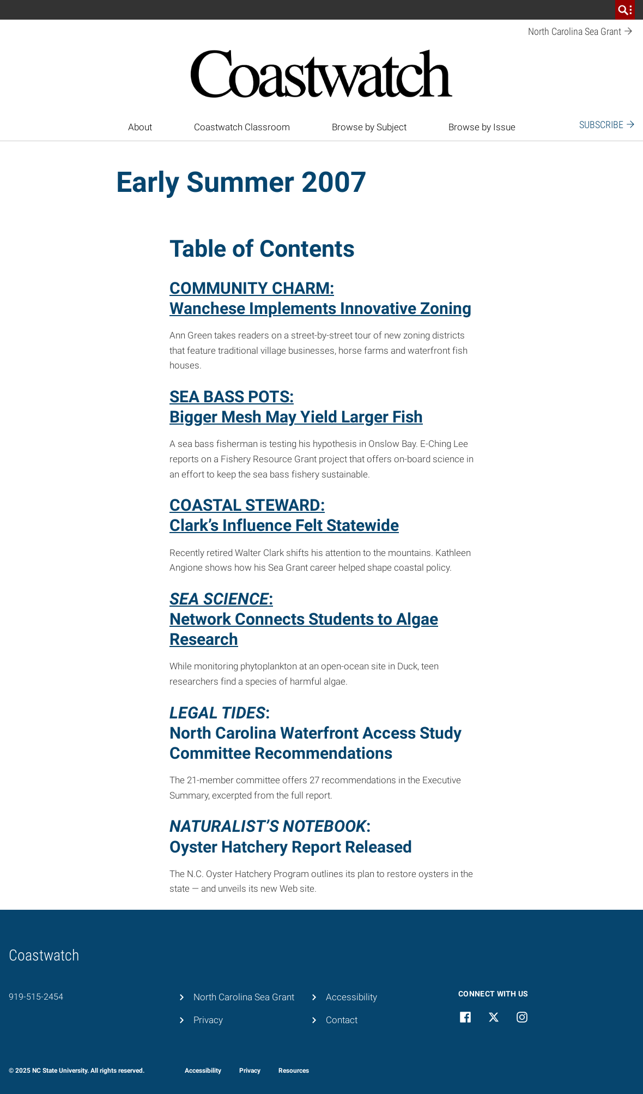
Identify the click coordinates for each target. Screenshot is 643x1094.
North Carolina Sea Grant (243, 997)
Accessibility (351, 997)
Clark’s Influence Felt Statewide (284, 525)
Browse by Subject (369, 127)
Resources (293, 1070)
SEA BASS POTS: (231, 396)
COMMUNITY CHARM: (251, 288)
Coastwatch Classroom (242, 127)
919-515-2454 (36, 997)
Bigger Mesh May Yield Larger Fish (296, 416)
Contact (341, 1019)
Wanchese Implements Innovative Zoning (320, 308)
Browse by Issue (481, 127)
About (140, 127)
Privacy (208, 1019)
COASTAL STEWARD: (247, 505)
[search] (625, 10)
